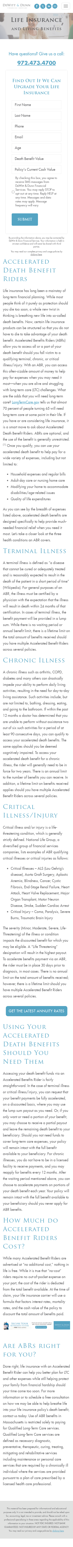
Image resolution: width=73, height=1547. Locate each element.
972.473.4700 (36, 62)
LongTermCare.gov (25, 402)
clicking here (36, 254)
